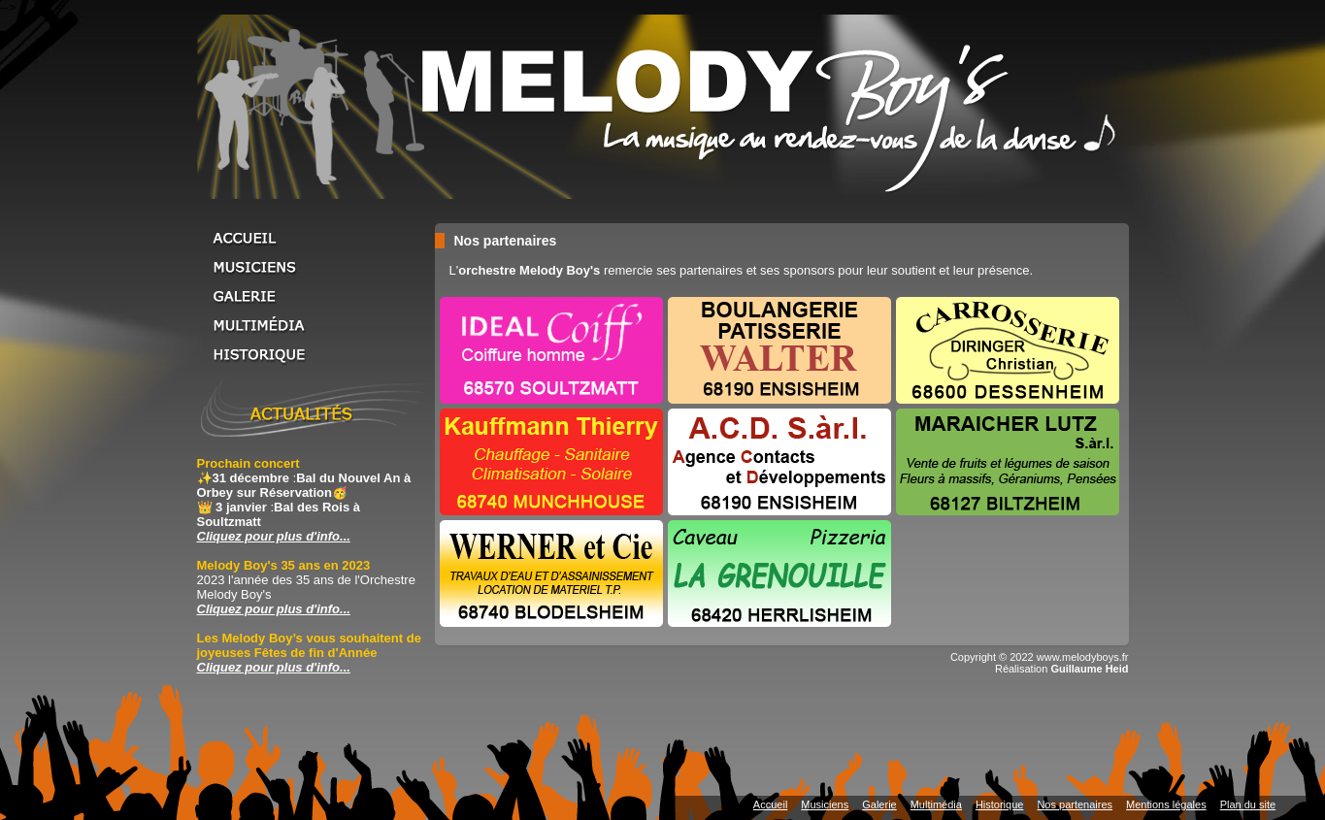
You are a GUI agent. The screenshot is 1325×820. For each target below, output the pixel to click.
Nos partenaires (1074, 804)
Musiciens (313, 266)
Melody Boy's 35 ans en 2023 (284, 565)
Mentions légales (1166, 804)
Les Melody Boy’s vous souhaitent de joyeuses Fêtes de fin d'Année (309, 645)
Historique (313, 354)
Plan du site (1247, 804)
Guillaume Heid (1089, 668)
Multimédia (313, 325)
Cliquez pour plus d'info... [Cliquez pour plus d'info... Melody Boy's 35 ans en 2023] (273, 609)
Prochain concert (248, 463)
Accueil (313, 237)
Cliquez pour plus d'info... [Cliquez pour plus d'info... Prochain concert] (273, 536)
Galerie (313, 296)
